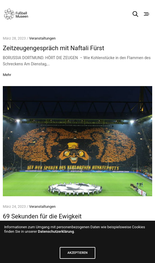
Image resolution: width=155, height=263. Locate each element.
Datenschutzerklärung (56, 231)
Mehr (7, 75)
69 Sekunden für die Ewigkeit (42, 216)
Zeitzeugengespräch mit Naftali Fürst (53, 48)
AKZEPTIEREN (77, 253)
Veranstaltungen (42, 38)
